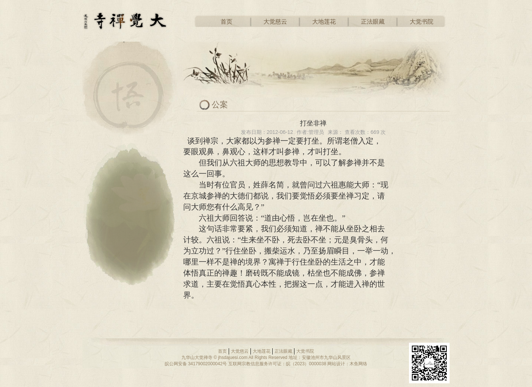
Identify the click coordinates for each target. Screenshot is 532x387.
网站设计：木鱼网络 (347, 363)
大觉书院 (421, 21)
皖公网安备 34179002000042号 (196, 363)
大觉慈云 (275, 21)
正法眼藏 (373, 21)
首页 (226, 21)
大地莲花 (324, 21)
